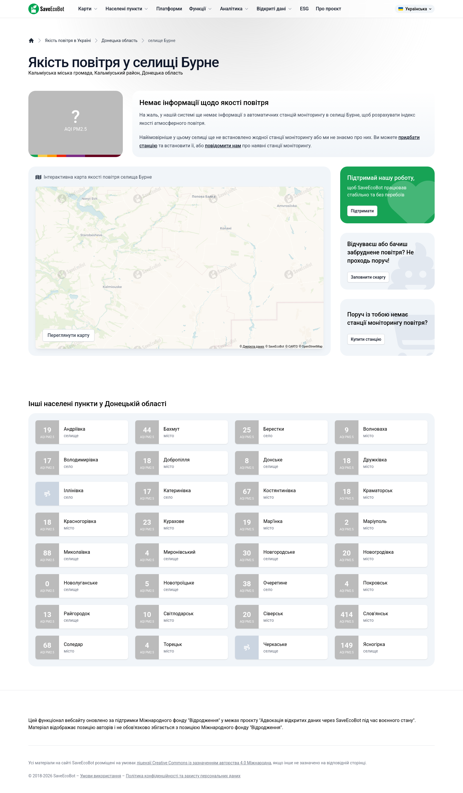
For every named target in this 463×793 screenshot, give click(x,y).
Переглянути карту (68, 335)
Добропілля (193, 459)
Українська (414, 9)
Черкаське (293, 644)
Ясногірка (393, 644)
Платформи (169, 9)
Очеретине (293, 583)
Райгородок (93, 613)
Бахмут (193, 429)
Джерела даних (253, 346)
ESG (304, 9)
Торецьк (193, 644)
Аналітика (235, 9)
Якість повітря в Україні (68, 40)
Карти (88, 9)
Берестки (293, 429)
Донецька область (120, 40)
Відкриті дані (275, 9)
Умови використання (100, 775)
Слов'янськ (393, 613)
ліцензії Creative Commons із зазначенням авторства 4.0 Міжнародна (204, 762)
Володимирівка (93, 459)
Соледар (93, 644)
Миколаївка (93, 552)
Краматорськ (393, 490)
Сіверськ (293, 613)
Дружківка (393, 459)
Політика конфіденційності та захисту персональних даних (183, 775)
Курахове (193, 521)
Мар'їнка (293, 521)
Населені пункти (127, 9)
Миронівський (193, 552)
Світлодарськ (193, 613)
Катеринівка (193, 490)
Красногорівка (93, 521)
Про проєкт (328, 9)
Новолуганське (93, 583)
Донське (293, 459)
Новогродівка (393, 552)
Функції (201, 9)
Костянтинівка (293, 490)
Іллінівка (93, 490)
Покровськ (393, 583)
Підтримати (362, 211)
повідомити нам (223, 145)
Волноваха (393, 429)
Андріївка (93, 429)
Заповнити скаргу (368, 277)
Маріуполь (393, 521)
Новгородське (293, 552)
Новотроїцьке (193, 583)
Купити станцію (366, 339)
